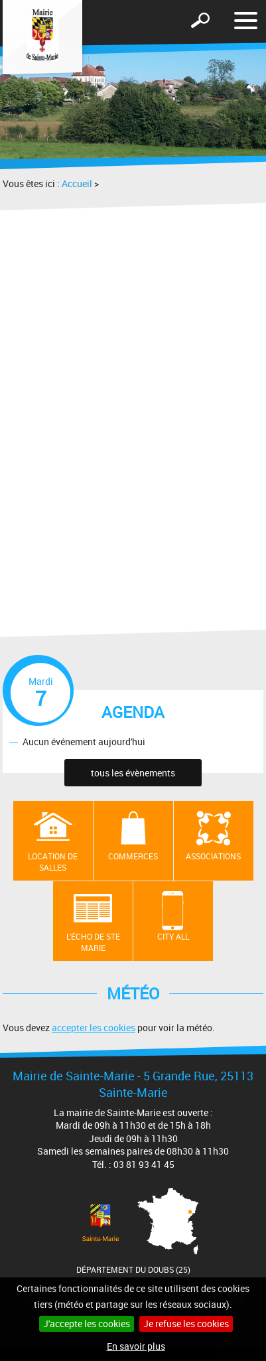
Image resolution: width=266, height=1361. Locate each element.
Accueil (77, 183)
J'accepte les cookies (86, 1323)
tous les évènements (133, 772)
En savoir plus (136, 1346)
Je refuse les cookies (186, 1323)
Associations (213, 856)
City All (173, 936)
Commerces (133, 856)
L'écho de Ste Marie (93, 942)
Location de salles (53, 862)
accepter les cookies (93, 1027)
